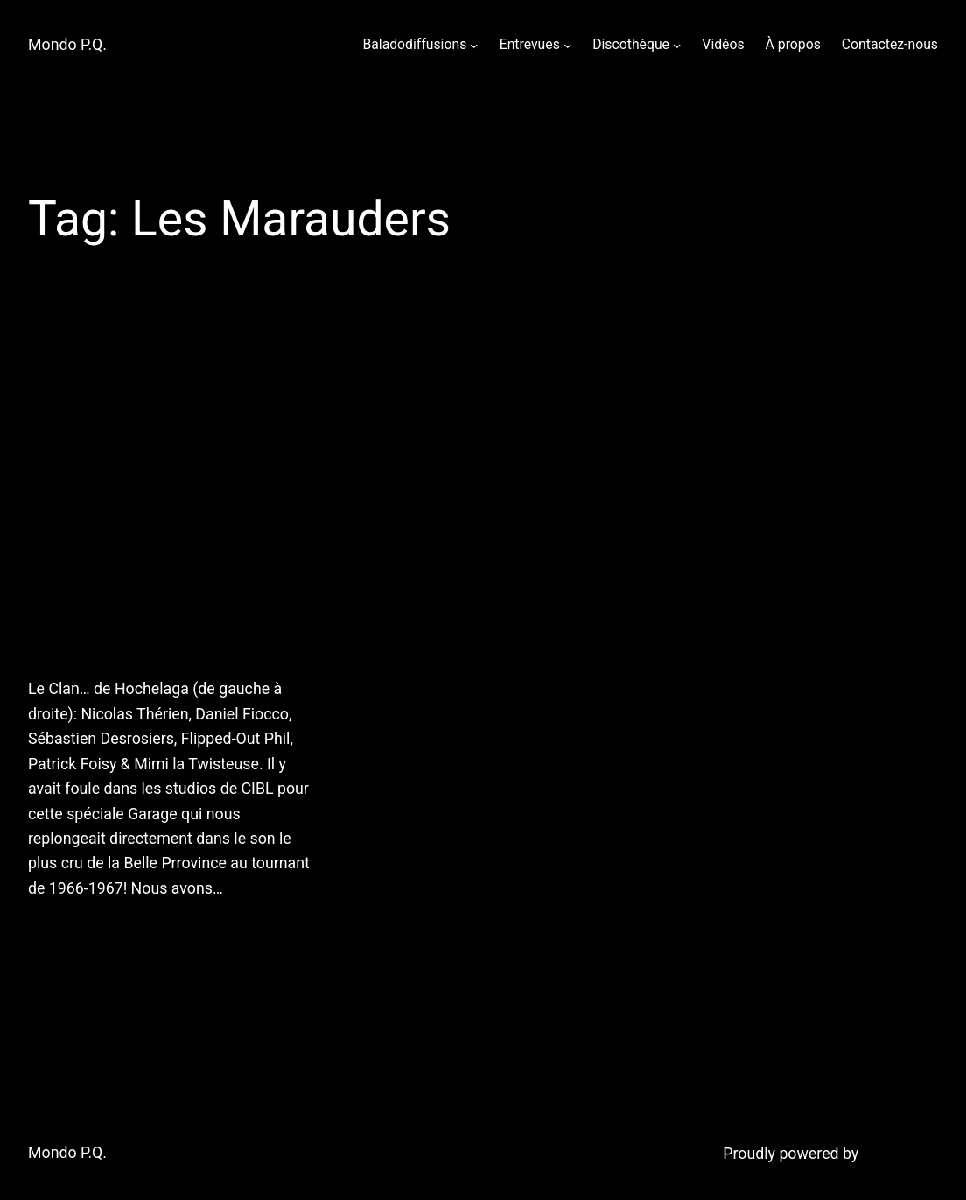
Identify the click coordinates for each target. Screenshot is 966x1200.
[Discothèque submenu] (677, 44)
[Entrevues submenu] (567, 44)
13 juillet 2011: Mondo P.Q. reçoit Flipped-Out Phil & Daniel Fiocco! (161, 491)
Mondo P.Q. (67, 44)
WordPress (900, 1153)
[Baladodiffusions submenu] (474, 44)
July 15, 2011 (68, 932)
